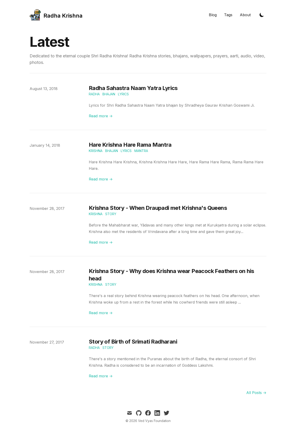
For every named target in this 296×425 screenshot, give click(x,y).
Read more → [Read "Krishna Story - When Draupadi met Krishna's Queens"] (101, 242)
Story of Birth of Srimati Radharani (133, 341)
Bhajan (108, 94)
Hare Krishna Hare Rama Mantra (130, 144)
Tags (228, 14)
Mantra (141, 151)
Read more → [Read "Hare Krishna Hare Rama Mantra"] (101, 179)
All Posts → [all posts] (256, 392)
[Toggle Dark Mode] (261, 15)
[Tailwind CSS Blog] (56, 14)
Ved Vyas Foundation (154, 421)
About (245, 14)
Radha (94, 94)
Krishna (95, 151)
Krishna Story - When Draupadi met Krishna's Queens (158, 208)
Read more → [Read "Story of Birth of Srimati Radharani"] (101, 376)
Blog (213, 14)
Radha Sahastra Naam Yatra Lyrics (133, 88)
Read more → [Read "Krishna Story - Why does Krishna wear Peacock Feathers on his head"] (101, 312)
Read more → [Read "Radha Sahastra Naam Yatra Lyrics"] (101, 116)
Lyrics (123, 94)
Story (110, 214)
